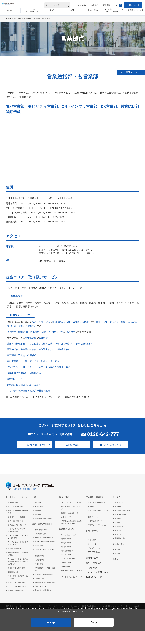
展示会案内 (92, 538)
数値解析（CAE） (67, 527)
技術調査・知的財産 (95, 495)
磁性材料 (132, 320)
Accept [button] (51, 620)
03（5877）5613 (32, 202)
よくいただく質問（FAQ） (98, 571)
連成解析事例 (66, 545)
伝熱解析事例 (66, 541)
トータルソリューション (16, 495)
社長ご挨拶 (119, 501)
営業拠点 (27, 21)
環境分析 (38, 513)
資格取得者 (119, 525)
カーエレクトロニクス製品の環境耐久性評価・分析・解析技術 (18, 559)
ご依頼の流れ (72, 443)
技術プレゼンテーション (97, 523)
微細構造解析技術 (61, 320)
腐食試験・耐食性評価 (43, 589)
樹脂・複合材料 (15, 324)
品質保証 (118, 521)
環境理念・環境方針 (122, 509)
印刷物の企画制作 (95, 519)
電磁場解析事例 (67, 549)
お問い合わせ (133, 5)
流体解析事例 (66, 553)
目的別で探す (92, 556)
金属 (62, 330)
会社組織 (118, 517)
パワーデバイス (111, 320)
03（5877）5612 (32, 220)
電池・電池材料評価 (15, 519)
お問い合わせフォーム (33, 443)
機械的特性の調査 (41, 528)
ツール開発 (65, 565)
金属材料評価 (13, 501)
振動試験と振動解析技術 (44, 536)
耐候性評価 (30, 336)
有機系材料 (31, 324)
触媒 (123, 320)
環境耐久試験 (40, 554)
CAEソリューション (69, 533)
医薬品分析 (39, 505)
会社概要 (118, 505)
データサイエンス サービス (71, 575)
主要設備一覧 (120, 537)
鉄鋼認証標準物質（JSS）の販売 (23, 383)
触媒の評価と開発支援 (16, 581)
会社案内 (94, 5)
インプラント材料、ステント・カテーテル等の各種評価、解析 (38, 365)
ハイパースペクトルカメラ (71, 501)
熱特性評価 (39, 544)
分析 (34, 495)
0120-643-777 (103, 432)
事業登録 (118, 533)
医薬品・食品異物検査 (16, 589)
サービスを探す (81, 5)
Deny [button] (94, 620)
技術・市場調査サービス (97, 501)
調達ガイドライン (121, 513)
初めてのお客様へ (94, 561)
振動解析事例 (66, 561)
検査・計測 (64, 495)
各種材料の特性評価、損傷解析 (23, 330)
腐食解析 (43, 336)
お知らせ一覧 (92, 529)
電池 (98, 320)
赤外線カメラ (66, 515)
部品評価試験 (40, 558)
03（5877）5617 (39, 206)
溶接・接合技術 (40, 585)
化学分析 (38, 501)
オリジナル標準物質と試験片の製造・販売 (28, 389)
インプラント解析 (68, 557)
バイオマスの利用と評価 (17, 585)
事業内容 (118, 529)
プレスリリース (94, 546)
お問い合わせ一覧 (94, 575)
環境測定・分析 (15, 377)
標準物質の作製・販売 (43, 517)
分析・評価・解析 (41, 320)
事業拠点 (118, 548)
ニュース (91, 535)
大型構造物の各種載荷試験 (45, 581)
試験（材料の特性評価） (43, 522)
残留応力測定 (40, 577)
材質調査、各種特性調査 (44, 573)
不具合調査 (39, 562)
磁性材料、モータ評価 (16, 515)
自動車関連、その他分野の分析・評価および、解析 (33, 359)
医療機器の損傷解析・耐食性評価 (24, 371)
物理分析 (38, 509)
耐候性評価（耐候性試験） (18, 566)
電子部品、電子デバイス (17, 523)
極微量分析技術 (81, 320)
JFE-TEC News (94, 550)
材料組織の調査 (40, 532)
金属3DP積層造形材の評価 (45, 540)
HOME (8, 21)
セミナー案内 (93, 542)
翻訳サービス (93, 515)
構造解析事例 (66, 537)
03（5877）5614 (42, 211)
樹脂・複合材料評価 (15, 505)
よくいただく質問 (114, 443)
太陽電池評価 (13, 570)
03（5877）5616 (31, 215)
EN (116, 5)
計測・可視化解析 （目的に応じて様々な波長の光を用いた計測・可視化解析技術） (50, 342)
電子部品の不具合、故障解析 (21, 354)
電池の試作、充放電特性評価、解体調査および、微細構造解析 (38, 348)
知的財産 (91, 505)
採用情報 (106, 5)
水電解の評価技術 (14, 547)
